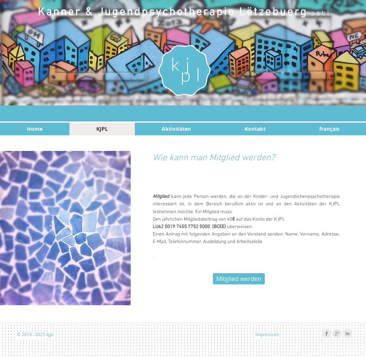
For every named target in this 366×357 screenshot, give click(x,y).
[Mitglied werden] (239, 278)
